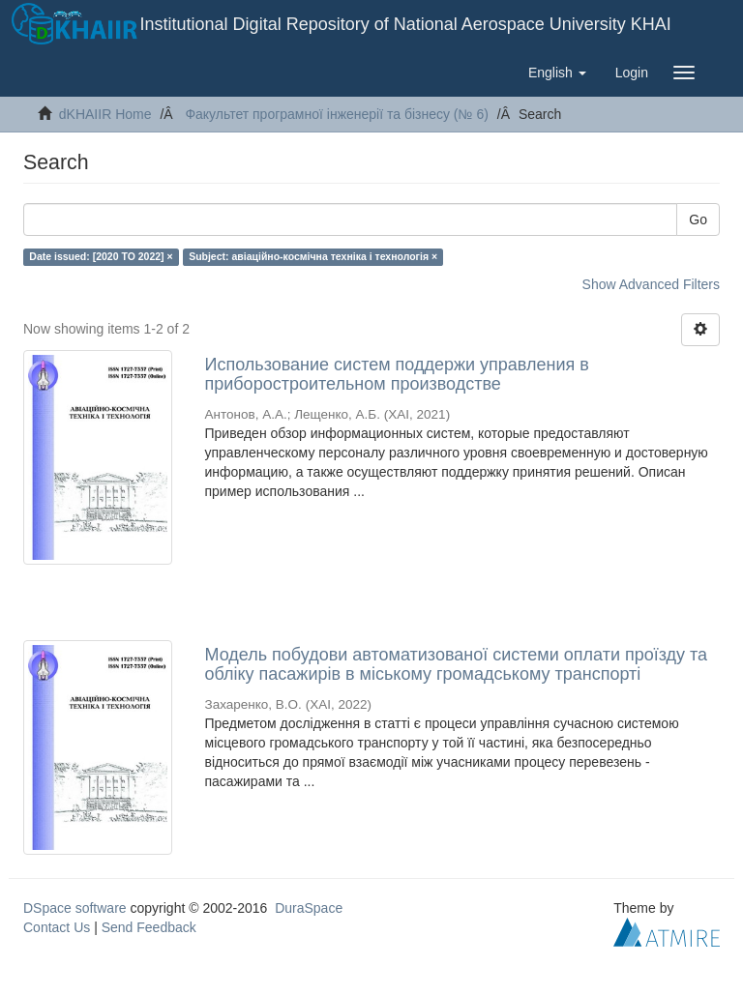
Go (698, 219)
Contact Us (56, 927)
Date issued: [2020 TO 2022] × (100, 256)
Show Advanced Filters (651, 284)
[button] (557, 72)
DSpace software (75, 908)
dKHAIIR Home (105, 114)
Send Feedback (149, 927)
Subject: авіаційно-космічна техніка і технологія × (313, 256)
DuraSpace (308, 908)
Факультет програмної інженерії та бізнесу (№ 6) (337, 114)
